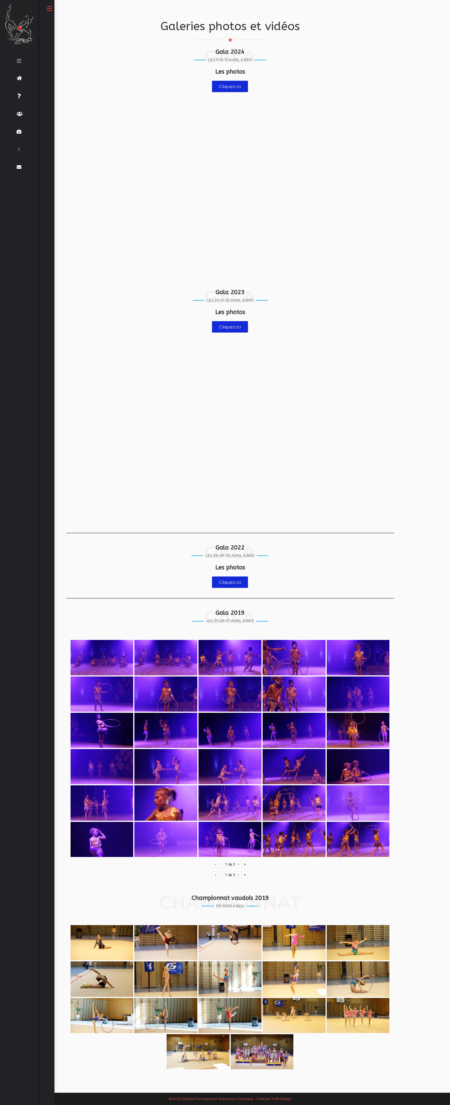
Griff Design (281, 1099)
